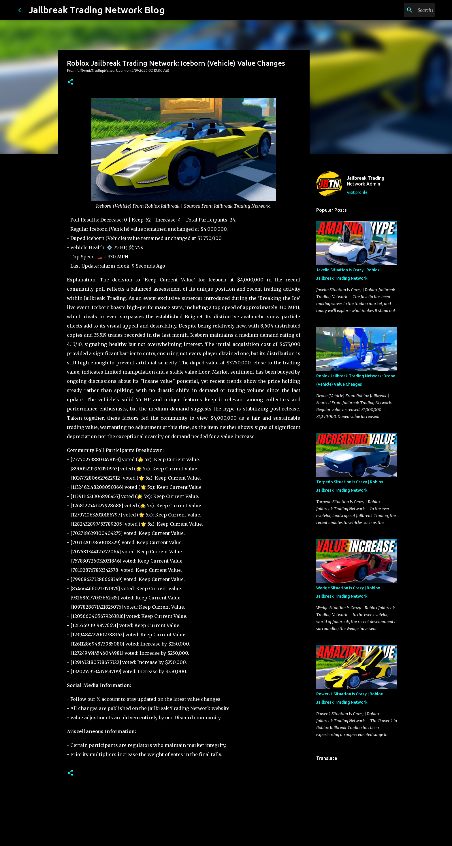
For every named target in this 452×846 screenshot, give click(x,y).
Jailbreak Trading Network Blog (97, 10)
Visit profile (357, 192)
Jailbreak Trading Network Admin (365, 180)
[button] (70, 82)
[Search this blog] (404, 10)
